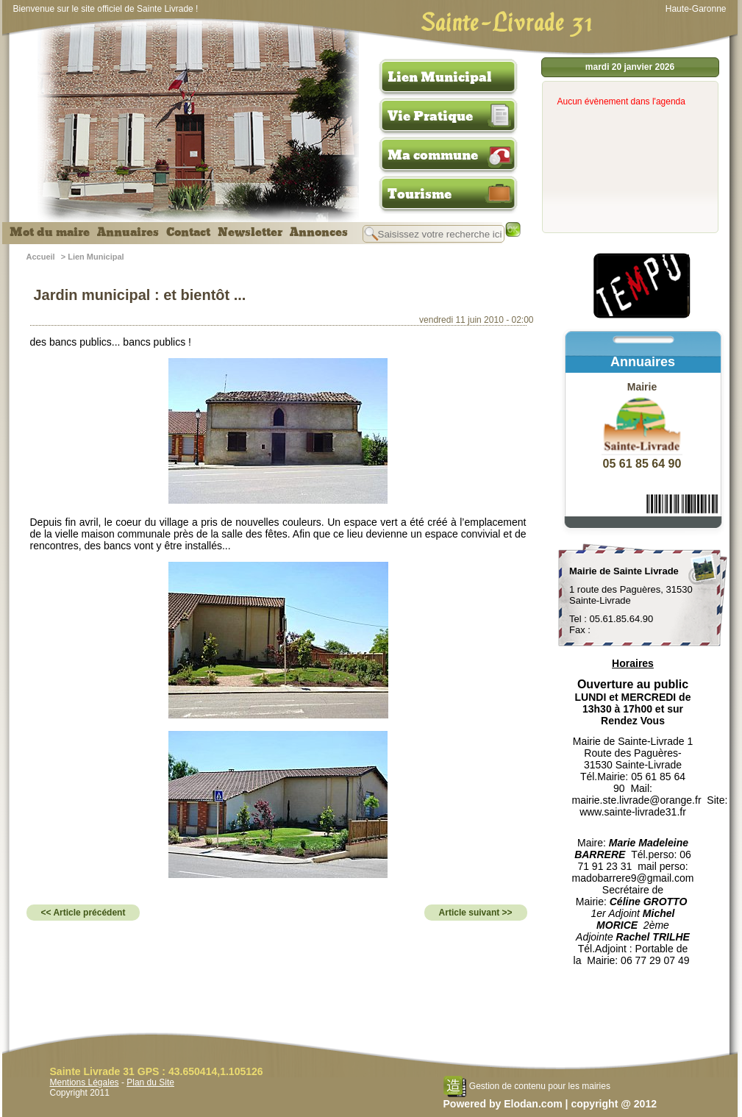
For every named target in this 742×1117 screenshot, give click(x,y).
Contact (188, 232)
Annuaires (128, 232)
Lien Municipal (440, 77)
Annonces (319, 232)
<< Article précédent (83, 912)
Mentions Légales (84, 1082)
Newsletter (250, 232)
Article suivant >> (476, 912)
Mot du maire (50, 232)
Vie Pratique (430, 116)
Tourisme (420, 194)
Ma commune (433, 155)
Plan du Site (150, 1082)
